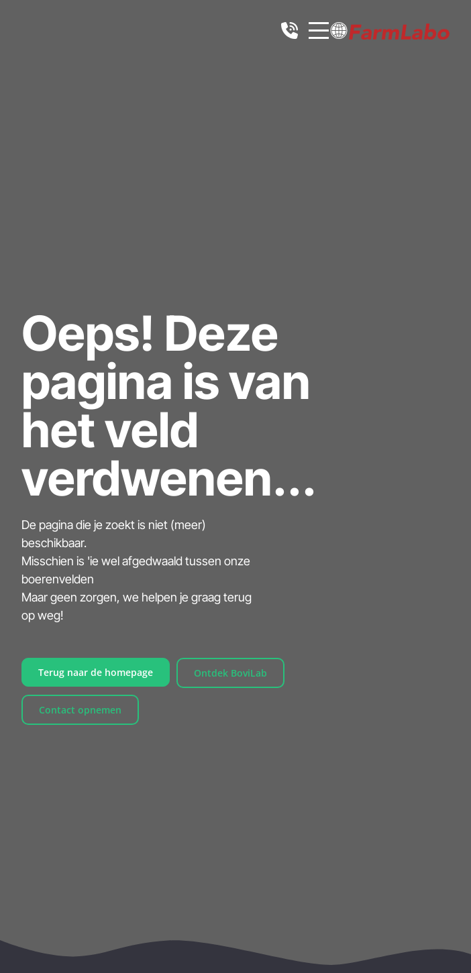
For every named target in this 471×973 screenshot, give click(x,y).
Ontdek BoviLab (230, 673)
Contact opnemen (80, 709)
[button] (339, 30)
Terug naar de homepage (95, 672)
